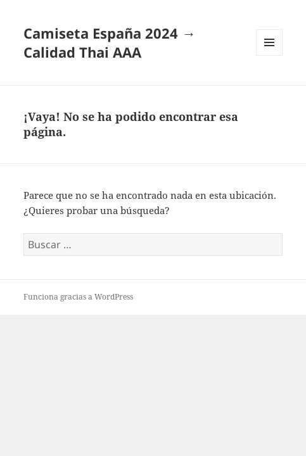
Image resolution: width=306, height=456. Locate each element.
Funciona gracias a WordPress (78, 296)
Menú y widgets (270, 55)
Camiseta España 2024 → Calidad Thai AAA (109, 42)
